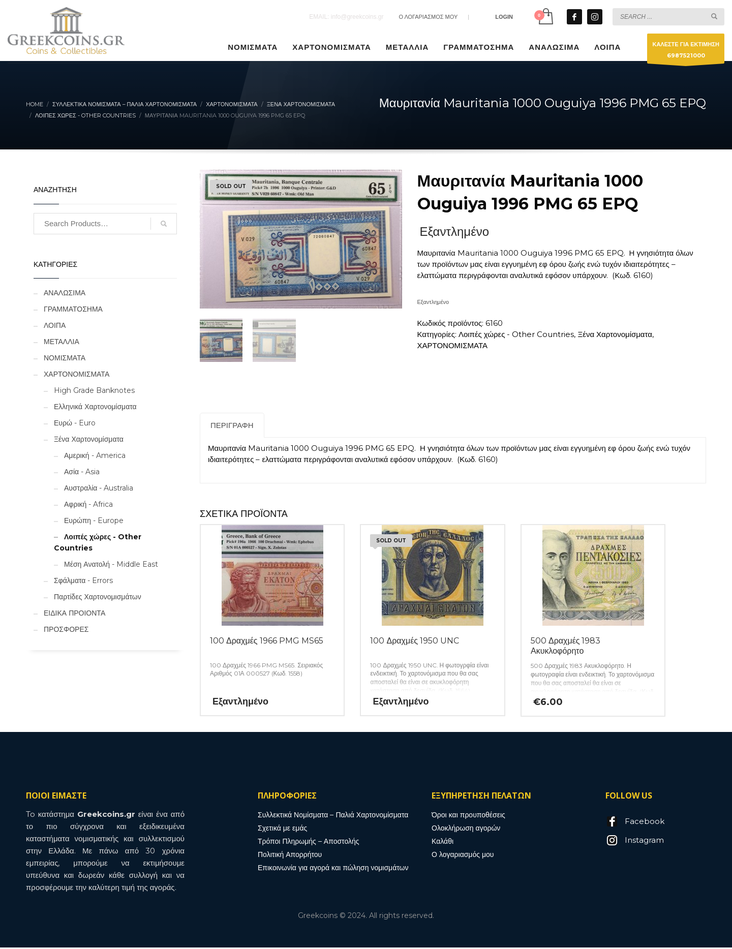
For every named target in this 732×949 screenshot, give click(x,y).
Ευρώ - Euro (75, 422)
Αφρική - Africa (88, 504)
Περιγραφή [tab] (232, 427)
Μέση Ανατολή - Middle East (111, 564)
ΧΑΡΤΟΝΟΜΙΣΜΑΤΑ (452, 345)
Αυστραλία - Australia (98, 488)
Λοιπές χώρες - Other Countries (516, 334)
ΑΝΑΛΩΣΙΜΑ (64, 292)
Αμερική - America (95, 455)
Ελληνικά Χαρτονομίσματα (95, 406)
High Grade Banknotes (94, 390)
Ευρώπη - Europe (94, 520)
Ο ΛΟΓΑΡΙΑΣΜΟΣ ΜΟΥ (428, 17)
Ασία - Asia (82, 471)
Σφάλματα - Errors (83, 580)
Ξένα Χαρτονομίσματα (614, 334)
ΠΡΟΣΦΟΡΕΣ (66, 629)
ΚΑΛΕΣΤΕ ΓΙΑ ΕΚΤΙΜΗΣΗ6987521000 (685, 52)
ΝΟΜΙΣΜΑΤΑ (64, 357)
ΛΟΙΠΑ (55, 325)
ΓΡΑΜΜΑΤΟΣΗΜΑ (73, 309)
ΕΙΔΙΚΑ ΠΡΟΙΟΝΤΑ (74, 613)
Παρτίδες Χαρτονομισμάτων (97, 596)
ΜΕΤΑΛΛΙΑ (61, 341)
